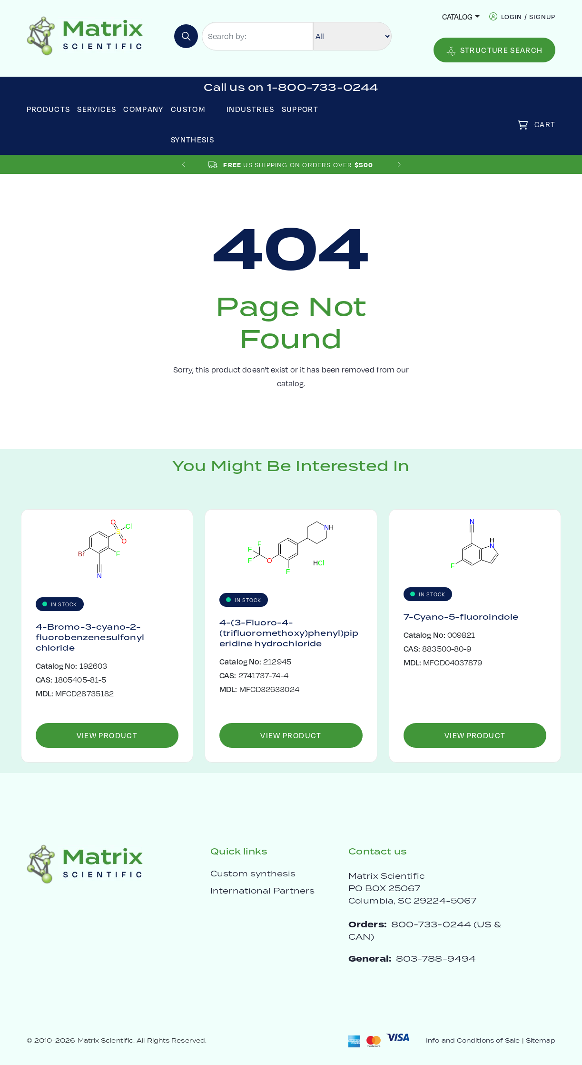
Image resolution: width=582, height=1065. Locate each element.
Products (48, 109)
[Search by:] (257, 36)
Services (96, 109)
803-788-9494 (436, 958)
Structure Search (494, 50)
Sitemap (541, 1040)
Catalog (457, 16)
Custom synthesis (253, 873)
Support (300, 109)
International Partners (262, 890)
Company (143, 109)
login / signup (528, 16)
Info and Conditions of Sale (473, 1040)
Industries (251, 109)
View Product (107, 735)
